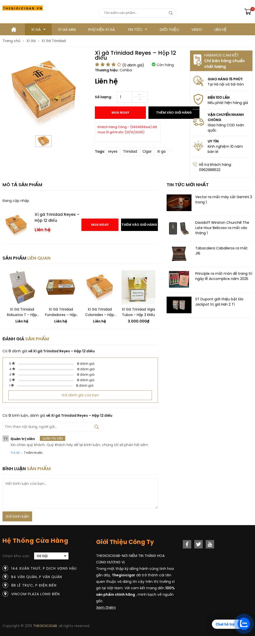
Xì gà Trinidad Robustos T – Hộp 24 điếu (22, 312)
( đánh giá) (133, 65)
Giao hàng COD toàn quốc (226, 128)
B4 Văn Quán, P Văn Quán (36, 576)
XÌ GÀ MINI (67, 29)
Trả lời (15, 452)
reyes (113, 151)
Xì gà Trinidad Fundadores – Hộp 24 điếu (60, 312)
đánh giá (85, 363)
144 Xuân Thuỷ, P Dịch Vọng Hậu (44, 568)
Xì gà (38, 29)
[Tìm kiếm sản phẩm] (137, 13)
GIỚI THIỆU (169, 29)
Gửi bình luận (17, 516)
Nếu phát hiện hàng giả (228, 102)
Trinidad (130, 151)
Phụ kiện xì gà (101, 29)
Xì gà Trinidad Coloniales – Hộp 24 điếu (99, 312)
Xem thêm (106, 607)
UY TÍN (213, 141)
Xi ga (161, 151)
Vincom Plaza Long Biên (35, 593)
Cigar (147, 151)
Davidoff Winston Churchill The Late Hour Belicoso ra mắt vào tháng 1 (222, 227)
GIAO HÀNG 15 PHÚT (225, 79)
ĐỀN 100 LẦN (219, 97)
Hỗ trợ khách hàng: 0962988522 (215, 167)
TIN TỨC (137, 29)
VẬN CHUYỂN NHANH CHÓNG (226, 117)
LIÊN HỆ (220, 29)
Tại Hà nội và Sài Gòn (226, 84)
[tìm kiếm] (170, 13)
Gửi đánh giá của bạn (80, 395)
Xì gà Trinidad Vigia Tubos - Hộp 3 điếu (138, 312)
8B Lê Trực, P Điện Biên (34, 585)
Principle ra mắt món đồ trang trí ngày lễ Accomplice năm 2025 (223, 276)
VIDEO (196, 29)
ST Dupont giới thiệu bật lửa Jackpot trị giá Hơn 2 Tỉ (219, 302)
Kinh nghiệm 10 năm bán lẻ (225, 149)
